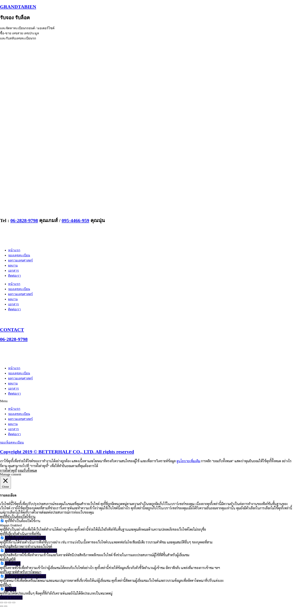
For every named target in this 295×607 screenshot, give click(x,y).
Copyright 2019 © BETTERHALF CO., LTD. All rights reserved (67, 451)
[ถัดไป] (5, 606)
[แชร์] (9, 602)
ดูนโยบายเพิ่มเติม (188, 461)
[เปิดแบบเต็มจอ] (5, 602)
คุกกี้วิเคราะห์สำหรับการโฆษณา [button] (20, 572)
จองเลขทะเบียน (19, 255)
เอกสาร (13, 270)
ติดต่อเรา (14, 275)
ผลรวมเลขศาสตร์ (20, 260)
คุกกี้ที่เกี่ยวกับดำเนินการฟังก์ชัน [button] (20, 533)
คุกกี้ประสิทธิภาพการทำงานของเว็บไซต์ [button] (26, 546)
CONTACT (12, 329)
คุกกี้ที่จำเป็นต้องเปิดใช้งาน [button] (18, 516)
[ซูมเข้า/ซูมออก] (1, 602)
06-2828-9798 (24, 220)
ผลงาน (13, 265)
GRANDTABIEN (18, 6)
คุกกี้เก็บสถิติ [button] (8, 559)
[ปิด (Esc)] (13, 602)
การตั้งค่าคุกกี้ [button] (8, 470)
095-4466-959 (75, 220)
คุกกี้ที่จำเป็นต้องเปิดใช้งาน (22, 521)
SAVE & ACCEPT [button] (11, 597)
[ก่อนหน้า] (1, 606)
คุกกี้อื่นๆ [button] (5, 585)
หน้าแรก (14, 250)
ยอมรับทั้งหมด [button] (27, 470)
